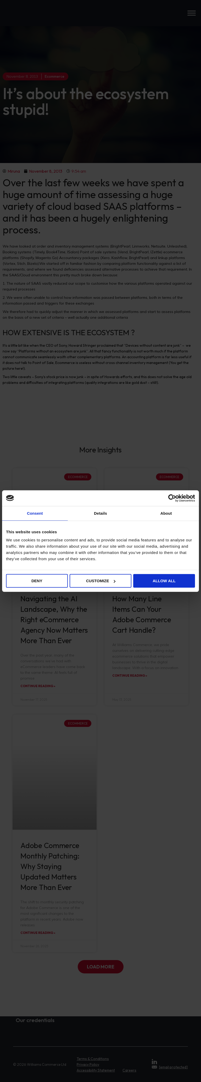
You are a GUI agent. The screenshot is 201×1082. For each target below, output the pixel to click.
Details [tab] (100, 513)
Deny (36, 581)
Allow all (164, 581)
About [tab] (166, 513)
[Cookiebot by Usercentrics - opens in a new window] (172, 498)
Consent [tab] (35, 513)
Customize (100, 581)
